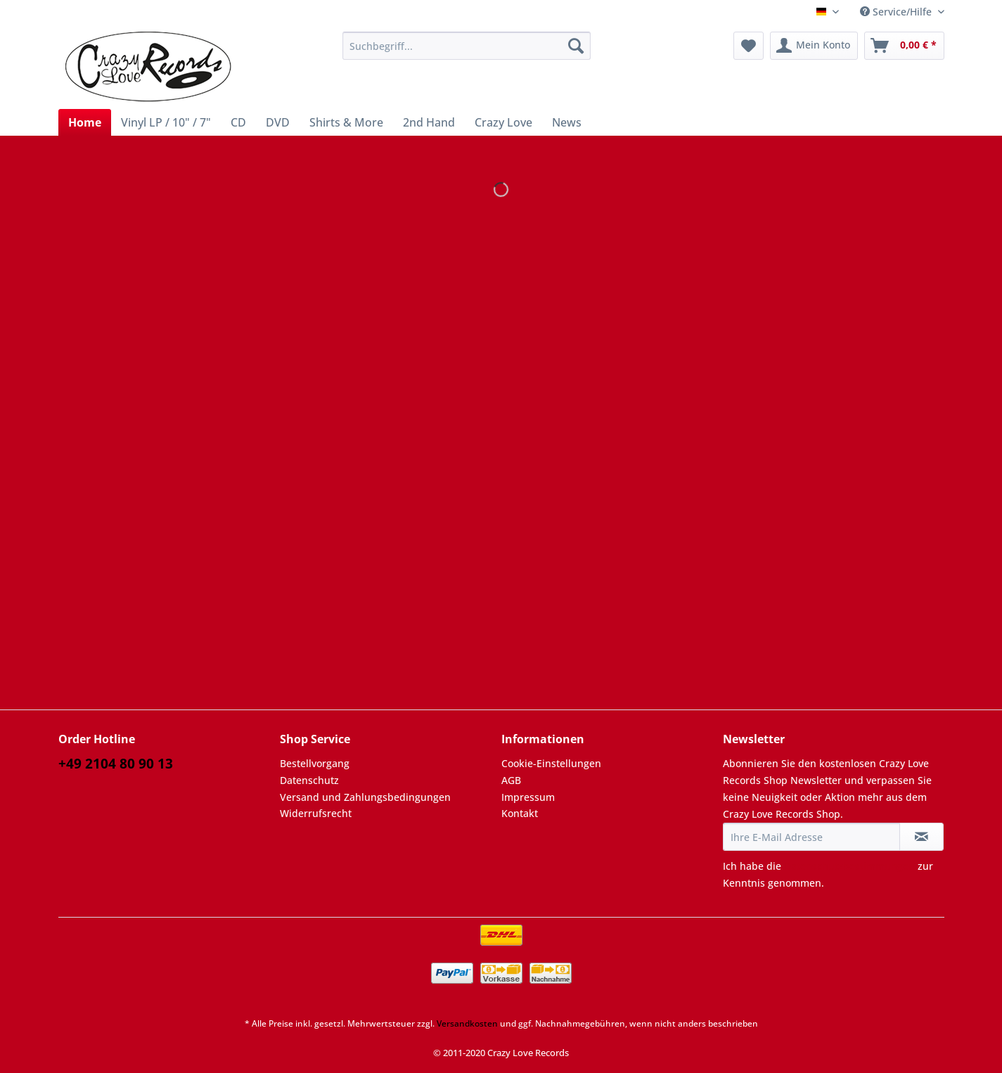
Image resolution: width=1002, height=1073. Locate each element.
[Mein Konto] (814, 46)
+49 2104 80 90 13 (115, 763)
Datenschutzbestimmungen (849, 866)
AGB (511, 780)
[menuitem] (466, 52)
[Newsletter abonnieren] (921, 837)
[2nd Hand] (429, 122)
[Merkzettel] (748, 46)
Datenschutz (309, 780)
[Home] (84, 122)
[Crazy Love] (503, 122)
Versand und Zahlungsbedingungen (365, 797)
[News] (566, 122)
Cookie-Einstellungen (551, 763)
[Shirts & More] (346, 122)
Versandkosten (467, 1023)
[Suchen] (576, 46)
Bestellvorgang (314, 763)
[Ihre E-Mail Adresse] (811, 837)
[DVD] (278, 122)
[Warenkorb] (904, 46)
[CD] (238, 122)
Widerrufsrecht (316, 813)
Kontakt (519, 813)
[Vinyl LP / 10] (166, 122)
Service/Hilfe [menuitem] (897, 11)
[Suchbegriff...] (466, 46)
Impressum (528, 797)
